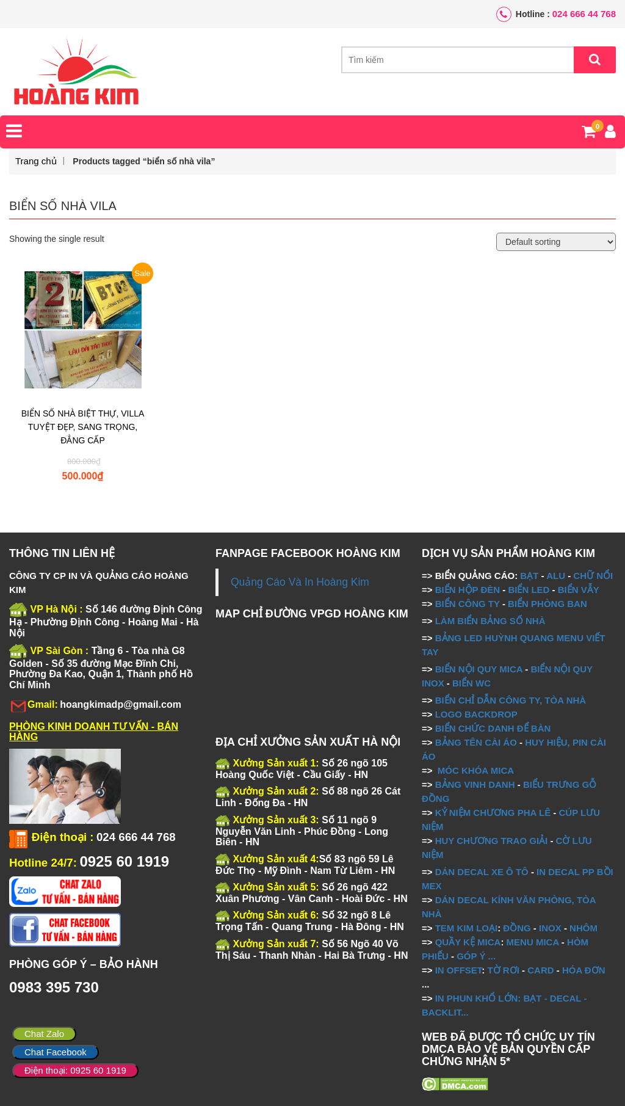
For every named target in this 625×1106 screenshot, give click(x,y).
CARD (540, 970)
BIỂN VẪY (578, 589)
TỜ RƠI (503, 970)
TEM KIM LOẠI (466, 928)
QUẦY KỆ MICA (468, 942)
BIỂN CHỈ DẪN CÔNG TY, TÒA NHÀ (510, 700)
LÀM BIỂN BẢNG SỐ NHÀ (491, 621)
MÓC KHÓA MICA (476, 770)
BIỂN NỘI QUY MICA (478, 669)
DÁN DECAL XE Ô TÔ (482, 872)
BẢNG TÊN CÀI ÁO (476, 742)
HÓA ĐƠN (583, 970)
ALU (555, 575)
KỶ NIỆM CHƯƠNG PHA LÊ (493, 812)
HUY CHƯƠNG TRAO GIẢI (491, 840)
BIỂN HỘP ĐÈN (467, 589)
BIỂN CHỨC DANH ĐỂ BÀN (492, 728)
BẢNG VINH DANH (475, 784)
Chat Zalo (44, 1033)
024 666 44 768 (584, 14)
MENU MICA (533, 942)
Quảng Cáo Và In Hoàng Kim (300, 582)
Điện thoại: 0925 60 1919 (75, 1070)
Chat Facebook (55, 1052)
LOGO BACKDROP (476, 714)
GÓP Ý (471, 956)
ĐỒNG (516, 928)
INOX (550, 928)
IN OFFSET (458, 970)
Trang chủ (36, 161)
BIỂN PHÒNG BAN (547, 603)
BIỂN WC (471, 683)
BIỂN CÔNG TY (467, 603)
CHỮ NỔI (593, 575)
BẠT (529, 575)
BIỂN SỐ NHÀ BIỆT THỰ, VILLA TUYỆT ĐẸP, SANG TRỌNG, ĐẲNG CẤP (83, 427)
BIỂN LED (528, 589)
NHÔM (583, 928)
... (490, 956)
